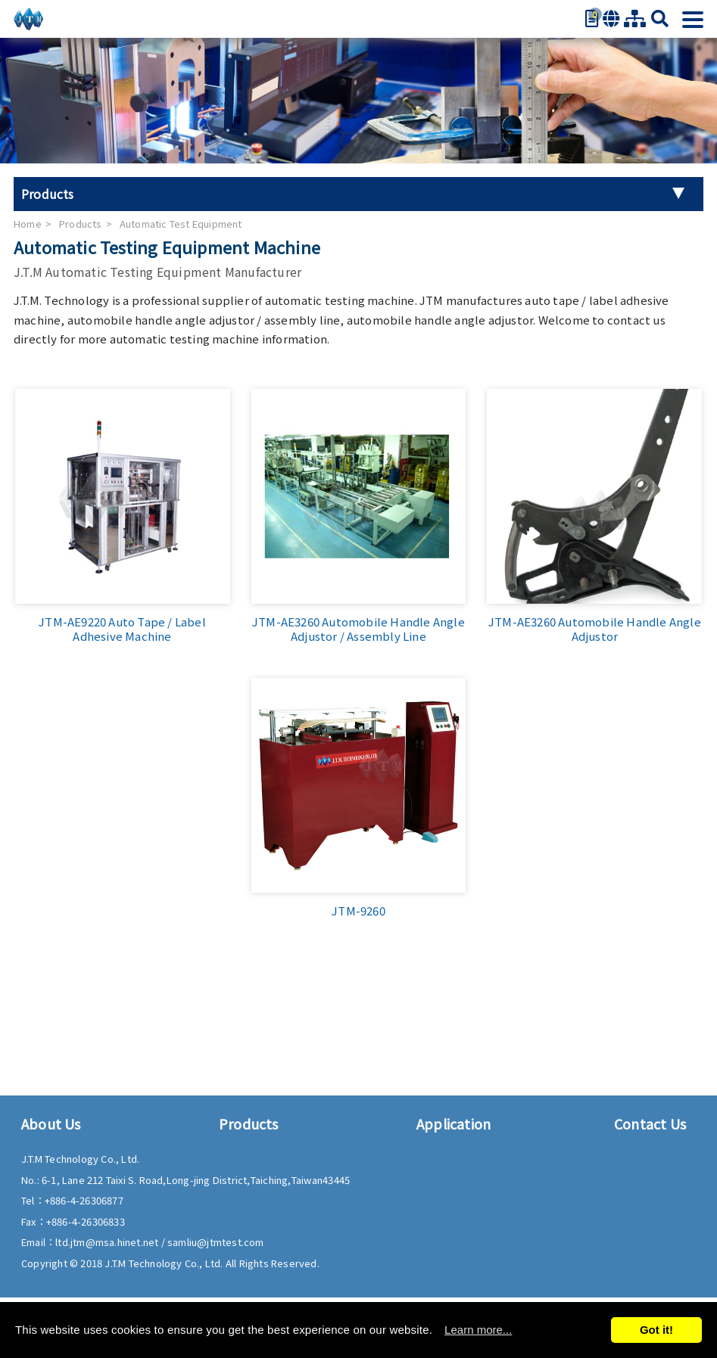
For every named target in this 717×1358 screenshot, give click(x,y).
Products (80, 223)
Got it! (656, 1329)
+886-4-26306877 (84, 1200)
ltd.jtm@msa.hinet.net (108, 1242)
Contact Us (650, 1123)
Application (453, 1123)
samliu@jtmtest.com (215, 1242)
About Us (51, 1123)
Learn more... (478, 1329)
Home (28, 223)
